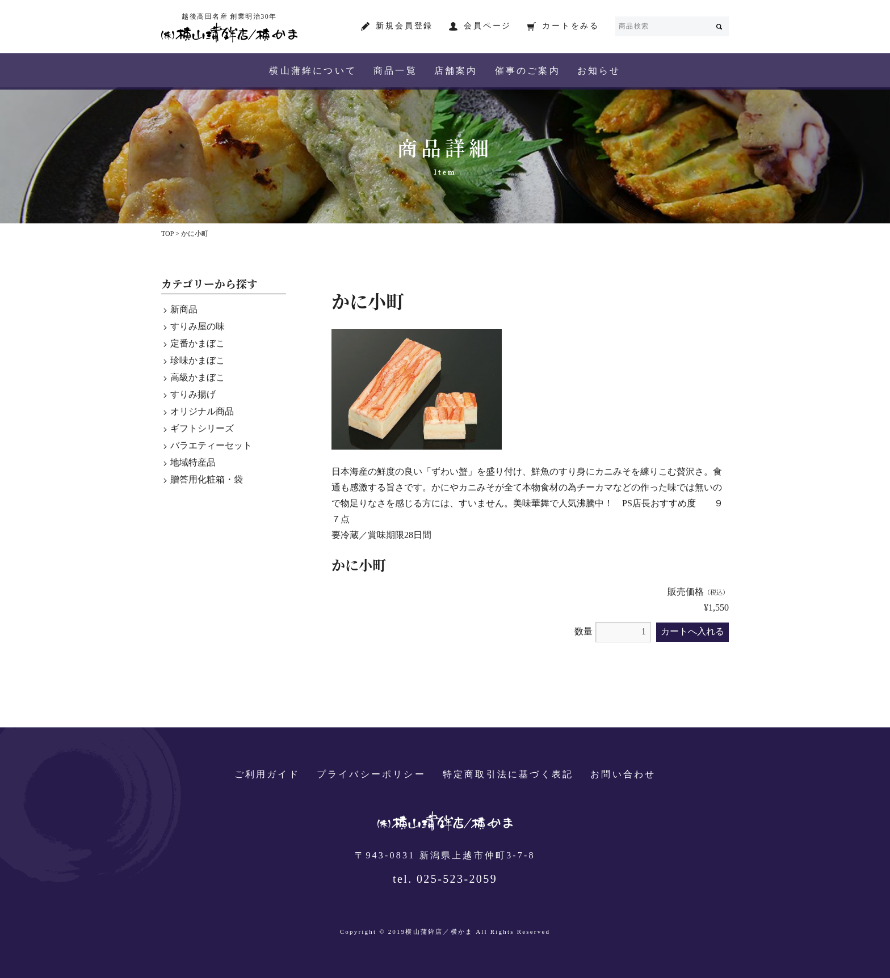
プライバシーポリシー (371, 775)
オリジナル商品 (202, 412)
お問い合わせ (623, 775)
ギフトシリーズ (202, 429)
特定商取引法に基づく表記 (508, 775)
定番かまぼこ (197, 344)
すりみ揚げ (193, 395)
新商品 (184, 310)
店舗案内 (456, 71)
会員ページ (487, 26)
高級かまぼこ (197, 378)
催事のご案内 (527, 71)
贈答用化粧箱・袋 (206, 480)
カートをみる (570, 26)
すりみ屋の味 (197, 327)
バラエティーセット (211, 446)
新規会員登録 (404, 26)
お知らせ (599, 71)
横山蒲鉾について (312, 71)
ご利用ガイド (267, 775)
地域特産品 (193, 463)
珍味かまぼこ (197, 361)
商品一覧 (395, 71)
